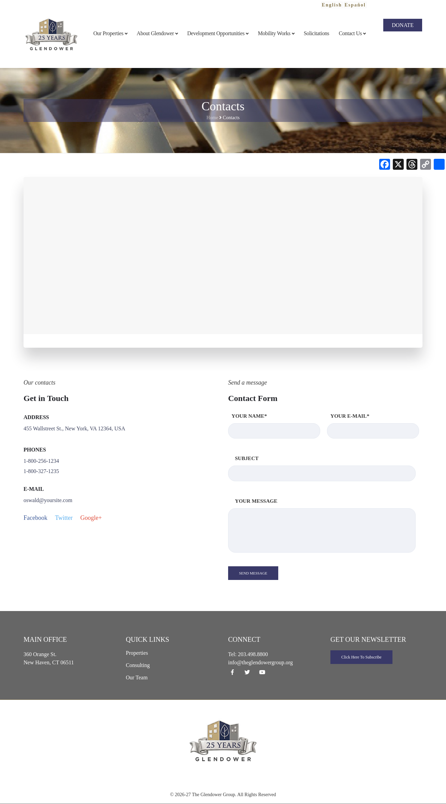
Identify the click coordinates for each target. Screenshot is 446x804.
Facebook (35, 517)
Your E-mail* (373, 426)
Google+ (91, 517)
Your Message (322, 525)
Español (355, 5)
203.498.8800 (253, 654)
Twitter (64, 517)
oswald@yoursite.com (48, 500)
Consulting (138, 665)
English (332, 5)
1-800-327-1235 (41, 471)
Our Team (137, 677)
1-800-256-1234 (41, 461)
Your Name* (274, 426)
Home (212, 117)
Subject (322, 468)
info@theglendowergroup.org (260, 662)
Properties (137, 653)
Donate (403, 25)
